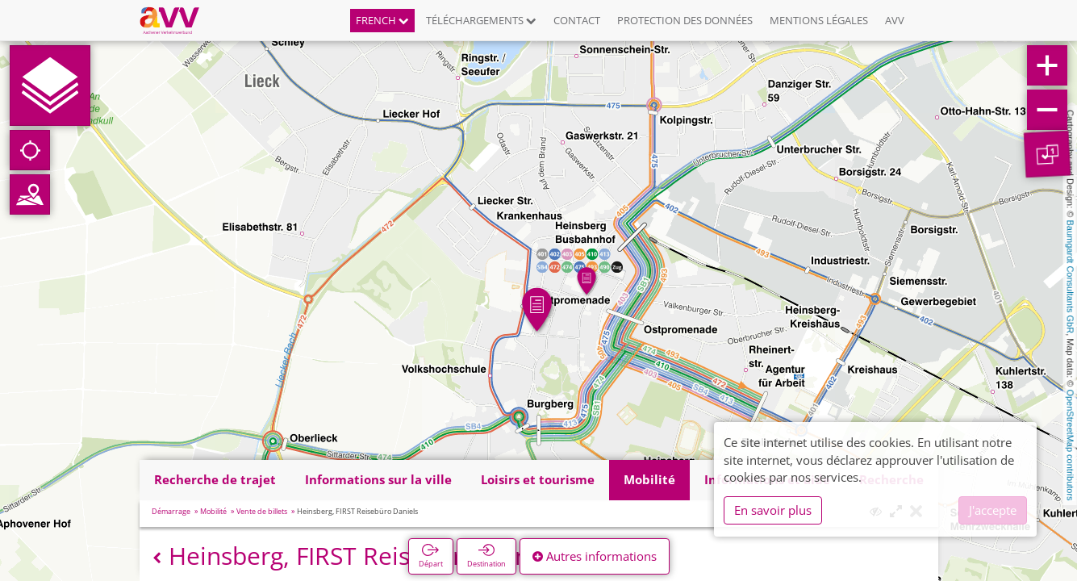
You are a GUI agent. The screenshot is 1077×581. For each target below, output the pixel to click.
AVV (894, 20)
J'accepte (992, 510)
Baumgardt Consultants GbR (1070, 277)
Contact (576, 20)
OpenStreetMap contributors (1070, 444)
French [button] (382, 20)
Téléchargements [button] (481, 20)
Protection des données (685, 20)
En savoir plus (773, 510)
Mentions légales (819, 20)
